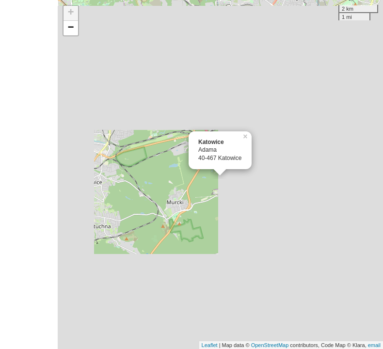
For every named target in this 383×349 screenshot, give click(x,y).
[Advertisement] (29, 174)
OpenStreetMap (270, 345)
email (374, 345)
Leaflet (210, 345)
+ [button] (70, 13)
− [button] (70, 28)
